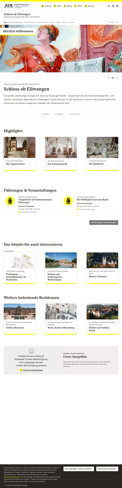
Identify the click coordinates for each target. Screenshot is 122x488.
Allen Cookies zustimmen (107, 469)
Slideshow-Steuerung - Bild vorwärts (116, 78)
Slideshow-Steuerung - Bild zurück (109, 78)
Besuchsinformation (16, 22)
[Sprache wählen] (117, 6)
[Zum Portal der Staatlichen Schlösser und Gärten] (16, 6)
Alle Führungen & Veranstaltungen (103, 222)
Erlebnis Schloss (30, 22)
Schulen (65, 22)
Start (5, 22)
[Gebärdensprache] (113, 6)
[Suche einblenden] (117, 22)
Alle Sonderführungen (27, 212)
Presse (71, 22)
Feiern (58, 22)
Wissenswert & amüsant (46, 22)
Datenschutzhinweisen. (12, 477)
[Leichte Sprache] (108, 6)
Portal (111, 22)
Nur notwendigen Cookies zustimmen (78, 469)
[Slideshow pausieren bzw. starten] (112, 78)
